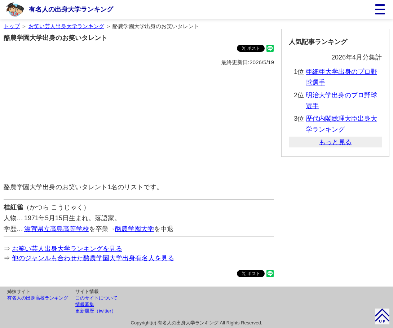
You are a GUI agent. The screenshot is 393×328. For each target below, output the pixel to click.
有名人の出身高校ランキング (37, 298)
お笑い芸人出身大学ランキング (66, 26)
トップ (12, 26)
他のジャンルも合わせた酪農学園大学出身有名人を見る (93, 258)
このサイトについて (96, 298)
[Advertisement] (139, 124)
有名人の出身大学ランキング (71, 9)
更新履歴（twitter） (95, 311)
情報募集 (84, 304)
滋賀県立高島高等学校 (56, 228)
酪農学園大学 (134, 228)
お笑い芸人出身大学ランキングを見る (67, 248)
